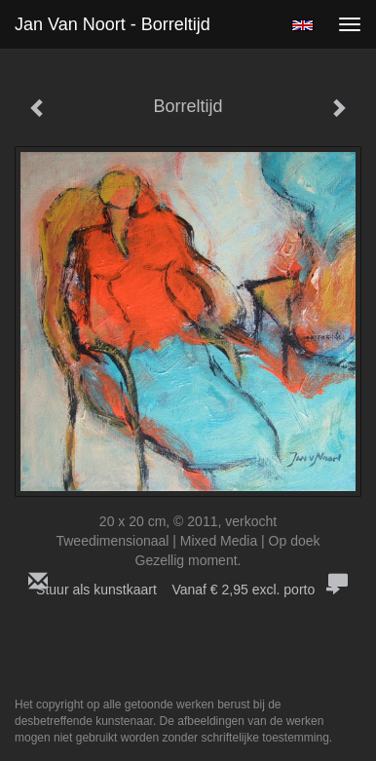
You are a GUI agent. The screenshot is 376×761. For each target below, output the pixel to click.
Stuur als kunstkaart (188, 589)
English (302, 25)
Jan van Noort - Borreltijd (112, 24)
